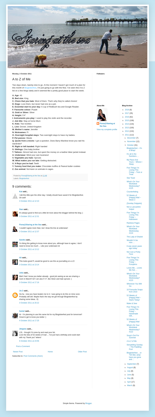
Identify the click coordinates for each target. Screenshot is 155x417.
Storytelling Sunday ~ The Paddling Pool (134, 347)
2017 (127, 113)
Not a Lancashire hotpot (134, 208)
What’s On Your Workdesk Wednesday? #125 (133, 185)
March (130, 385)
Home (50, 352)
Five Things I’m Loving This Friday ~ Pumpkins (133, 261)
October (130, 145)
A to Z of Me (132, 341)
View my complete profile (107, 129)
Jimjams (23, 329)
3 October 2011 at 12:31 (29, 216)
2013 (127, 128)
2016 (127, 117)
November (131, 141)
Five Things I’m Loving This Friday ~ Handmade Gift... (133, 311)
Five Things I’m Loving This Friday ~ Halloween (133, 216)
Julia (21, 273)
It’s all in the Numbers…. (133, 155)
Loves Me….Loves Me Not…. (134, 269)
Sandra (22, 240)
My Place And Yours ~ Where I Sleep (134, 162)
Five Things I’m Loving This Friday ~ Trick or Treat (134, 171)
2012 (127, 131)
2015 (127, 120)
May (129, 378)
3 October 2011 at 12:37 (29, 231)
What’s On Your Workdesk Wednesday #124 (133, 229)
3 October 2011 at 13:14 (29, 265)
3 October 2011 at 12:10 (29, 201)
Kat (20, 191)
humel (22, 311)
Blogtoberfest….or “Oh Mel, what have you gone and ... (134, 356)
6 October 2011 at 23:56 (29, 341)
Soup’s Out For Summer (133, 336)
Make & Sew (132, 303)
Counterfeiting (132, 192)
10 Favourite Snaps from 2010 (135, 291)
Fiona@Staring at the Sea (30, 225)
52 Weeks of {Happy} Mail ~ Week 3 (134, 197)
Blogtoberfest (24, 178)
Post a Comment (23, 346)
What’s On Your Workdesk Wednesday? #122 (133, 328)
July (129, 371)
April (129, 382)
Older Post (82, 352)
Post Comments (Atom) (33, 356)
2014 (127, 124)
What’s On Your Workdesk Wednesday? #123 (133, 277)
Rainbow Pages (133, 223)
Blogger (88, 403)
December (131, 138)
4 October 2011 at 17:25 (29, 321)
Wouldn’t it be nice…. (132, 241)
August (130, 367)
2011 (127, 135)
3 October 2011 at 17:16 (29, 282)
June (129, 375)
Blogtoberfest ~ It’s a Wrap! (134, 149)
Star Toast (131, 178)
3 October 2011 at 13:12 (29, 249)
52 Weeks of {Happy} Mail (133, 320)
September (132, 364)
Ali (20, 258)
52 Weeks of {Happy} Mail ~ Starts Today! (134, 297)
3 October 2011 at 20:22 (29, 303)
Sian (21, 209)
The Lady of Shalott (135, 237)
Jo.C (21, 291)
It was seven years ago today (134, 247)
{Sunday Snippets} (134, 203)
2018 (127, 110)
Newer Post (18, 352)
